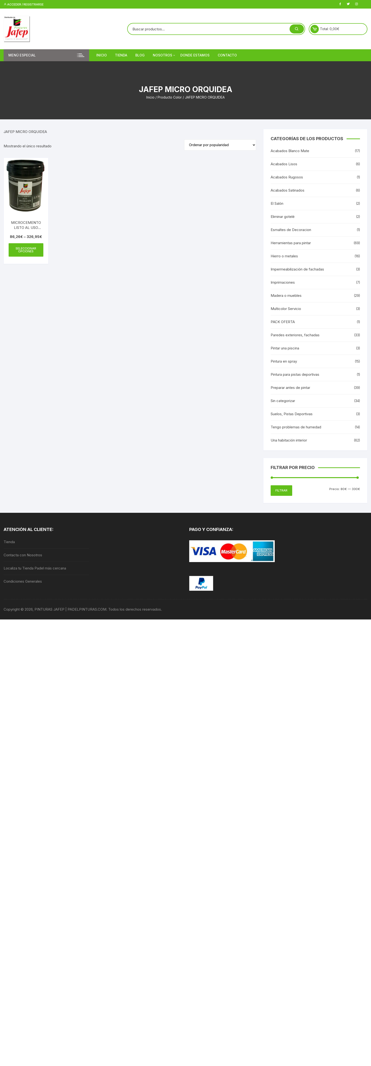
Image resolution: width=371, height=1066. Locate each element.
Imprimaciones (283, 282)
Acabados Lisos (284, 164)
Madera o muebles (286, 295)
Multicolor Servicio (286, 308)
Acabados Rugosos (287, 177)
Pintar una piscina (285, 348)
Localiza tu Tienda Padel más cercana (35, 568)
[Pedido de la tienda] (220, 144)
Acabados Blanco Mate (290, 151)
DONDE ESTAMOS (195, 55)
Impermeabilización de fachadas (297, 269)
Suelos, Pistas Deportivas (292, 414)
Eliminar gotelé (283, 216)
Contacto (227, 55)
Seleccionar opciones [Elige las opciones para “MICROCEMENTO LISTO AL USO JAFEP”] (26, 250)
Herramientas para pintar (291, 243)
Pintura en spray (284, 361)
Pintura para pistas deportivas (295, 374)
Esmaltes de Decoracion (291, 229)
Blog (140, 55)
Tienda (121, 55)
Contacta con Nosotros (23, 555)
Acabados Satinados (287, 190)
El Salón (277, 203)
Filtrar (281, 490)
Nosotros (164, 55)
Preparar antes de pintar (290, 387)
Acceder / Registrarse (24, 4)
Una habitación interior (289, 440)
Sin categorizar (283, 400)
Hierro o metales (284, 256)
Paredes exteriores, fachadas (295, 335)
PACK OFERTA (283, 322)
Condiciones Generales (23, 581)
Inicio (101, 55)
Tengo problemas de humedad (296, 427)
